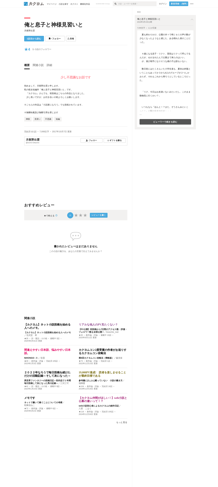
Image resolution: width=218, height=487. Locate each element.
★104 (81, 386)
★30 (81, 335)
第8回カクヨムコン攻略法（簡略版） (96, 358)
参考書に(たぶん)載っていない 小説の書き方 (100, 380)
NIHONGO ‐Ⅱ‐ (31, 358)
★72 (26, 408)
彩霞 (43, 358)
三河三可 (64, 383)
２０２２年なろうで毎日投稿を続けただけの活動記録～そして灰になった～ (47, 374)
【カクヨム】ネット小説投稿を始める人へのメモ (47, 332)
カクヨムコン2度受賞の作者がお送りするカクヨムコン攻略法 (102, 351)
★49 (26, 361)
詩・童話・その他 (39, 338)
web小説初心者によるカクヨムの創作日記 (99, 406)
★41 (26, 386)
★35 (26, 338)
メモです (29, 397)
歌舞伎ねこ (29, 405)
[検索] (115, 3)
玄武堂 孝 (31, 335)
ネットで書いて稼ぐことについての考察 (43, 402)
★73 (81, 361)
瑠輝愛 (82, 383)
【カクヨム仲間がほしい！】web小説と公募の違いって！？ (103, 399)
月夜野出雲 (29, 30)
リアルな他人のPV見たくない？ (98, 324)
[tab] (27, 66)
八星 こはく (85, 408)
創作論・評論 (92, 335)
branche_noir (112, 332)
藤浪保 (119, 358)
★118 (81, 412)
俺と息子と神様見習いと (53, 25)
